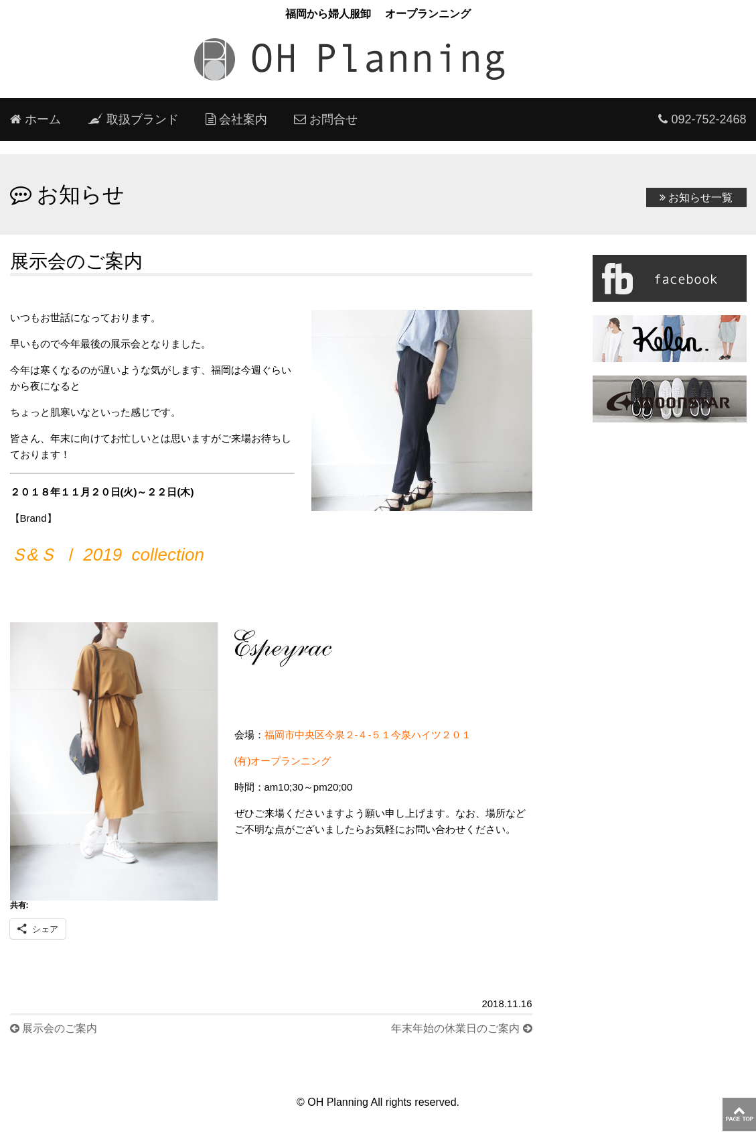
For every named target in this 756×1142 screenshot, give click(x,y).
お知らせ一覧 (696, 197)
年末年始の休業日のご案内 (461, 1028)
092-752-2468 (702, 119)
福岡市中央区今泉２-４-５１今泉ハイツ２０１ (373, 734)
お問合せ (326, 119)
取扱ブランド (133, 119)
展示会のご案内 (53, 1028)
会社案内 (236, 119)
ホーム (35, 119)
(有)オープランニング (282, 760)
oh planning (378, 60)
